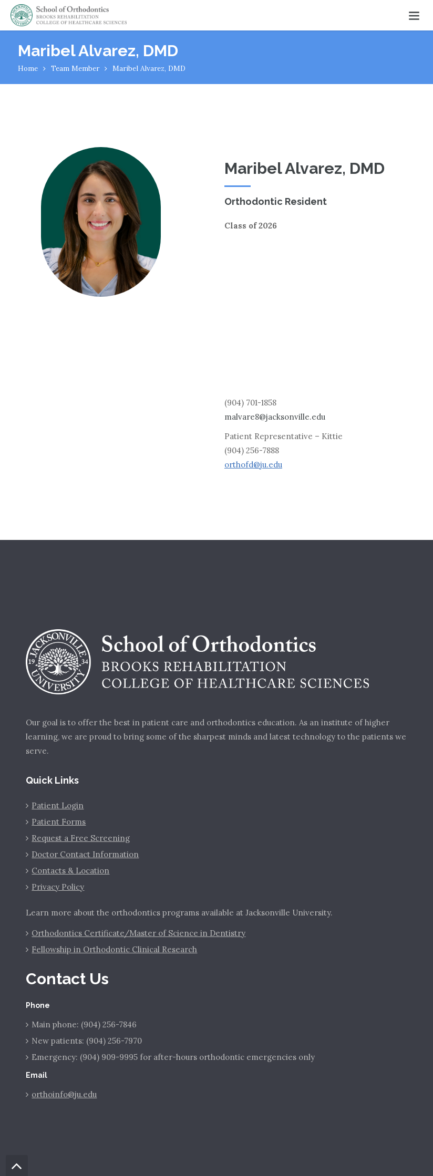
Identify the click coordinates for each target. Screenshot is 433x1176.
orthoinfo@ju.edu (64, 1094)
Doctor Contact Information (85, 854)
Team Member (75, 68)
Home (28, 68)
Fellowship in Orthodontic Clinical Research (114, 949)
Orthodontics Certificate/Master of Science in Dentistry (138, 933)
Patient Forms (59, 822)
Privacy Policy (58, 887)
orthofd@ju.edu (253, 465)
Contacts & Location (70, 871)
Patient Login (58, 805)
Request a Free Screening (81, 838)
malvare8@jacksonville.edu (274, 417)
